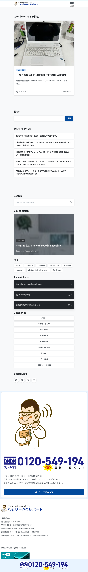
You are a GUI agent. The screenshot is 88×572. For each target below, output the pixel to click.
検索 (17, 112)
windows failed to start (38, 270)
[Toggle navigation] (71, 4)
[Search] (41, 202)
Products (41, 265)
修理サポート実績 (44, 365)
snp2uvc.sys (54, 265)
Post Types (44, 330)
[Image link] (44, 566)
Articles (44, 318)
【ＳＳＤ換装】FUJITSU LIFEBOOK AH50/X (41, 75)
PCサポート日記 (44, 324)
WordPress (57, 270)
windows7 (67, 265)
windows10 (19, 270)
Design (18, 265)
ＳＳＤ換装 (44, 335)
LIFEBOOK (29, 265)
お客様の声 (44, 341)
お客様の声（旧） (44, 347)
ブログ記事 (44, 359)
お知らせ (44, 353)
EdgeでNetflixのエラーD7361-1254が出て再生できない (37, 136)
